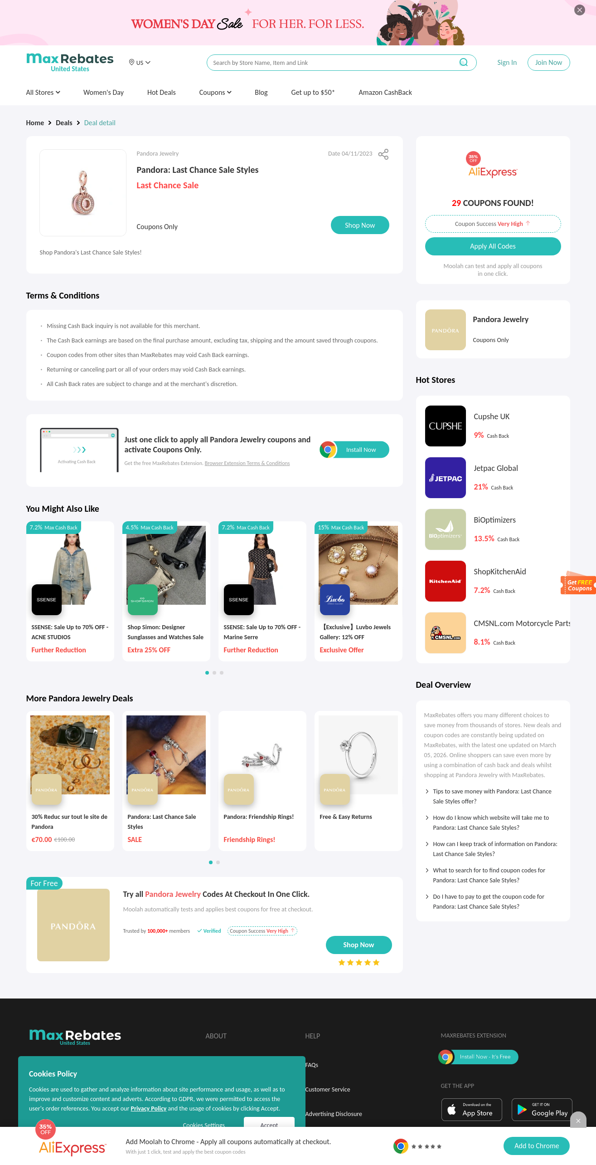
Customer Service (327, 1089)
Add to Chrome (536, 1145)
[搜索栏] (324, 63)
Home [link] (35, 122)
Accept (269, 1125)
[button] (139, 63)
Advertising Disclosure (333, 1114)
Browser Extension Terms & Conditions (247, 463)
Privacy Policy (148, 1108)
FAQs (312, 1065)
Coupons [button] (215, 92)
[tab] (493, 793)
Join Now (548, 62)
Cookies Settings (204, 1125)
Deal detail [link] (100, 122)
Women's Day (103, 92)
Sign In (507, 62)
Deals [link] (64, 122)
